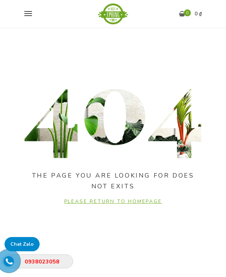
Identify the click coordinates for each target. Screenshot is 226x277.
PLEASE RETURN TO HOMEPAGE (113, 201)
